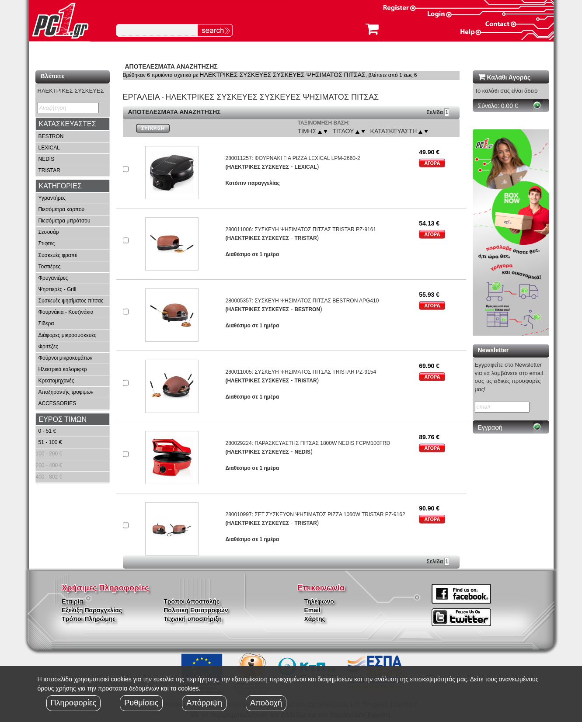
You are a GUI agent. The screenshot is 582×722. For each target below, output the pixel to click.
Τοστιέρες (49, 267)
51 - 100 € (50, 442)
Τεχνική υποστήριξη (193, 618)
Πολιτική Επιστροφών (196, 610)
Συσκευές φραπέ (57, 255)
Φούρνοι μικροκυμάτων (65, 358)
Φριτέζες (48, 347)
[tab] (72, 124)
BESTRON (51, 136)
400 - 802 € (49, 477)
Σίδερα (46, 323)
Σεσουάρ (48, 232)
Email (312, 610)
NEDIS (46, 159)
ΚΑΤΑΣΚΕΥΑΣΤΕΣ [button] (67, 124)
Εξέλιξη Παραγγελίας (92, 610)
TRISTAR (49, 170)
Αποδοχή (266, 702)
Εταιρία (72, 601)
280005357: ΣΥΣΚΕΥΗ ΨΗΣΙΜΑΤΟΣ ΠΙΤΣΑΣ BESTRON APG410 (302, 301)
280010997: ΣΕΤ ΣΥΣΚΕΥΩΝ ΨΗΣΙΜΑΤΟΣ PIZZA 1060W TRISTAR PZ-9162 (315, 514)
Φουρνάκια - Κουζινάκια (66, 312)
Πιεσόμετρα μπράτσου (64, 221)
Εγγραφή (490, 427)
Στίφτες (46, 243)
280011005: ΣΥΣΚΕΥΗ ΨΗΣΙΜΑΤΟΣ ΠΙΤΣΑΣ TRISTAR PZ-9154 (300, 372)
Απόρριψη (204, 702)
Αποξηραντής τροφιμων (66, 392)
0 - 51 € (47, 431)
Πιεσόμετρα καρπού (61, 209)
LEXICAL (49, 148)
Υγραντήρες (52, 198)
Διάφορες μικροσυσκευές (67, 335)
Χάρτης (314, 618)
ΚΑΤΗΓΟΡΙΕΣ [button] (60, 186)
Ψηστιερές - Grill (57, 289)
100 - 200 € (49, 454)
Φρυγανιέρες (53, 278)
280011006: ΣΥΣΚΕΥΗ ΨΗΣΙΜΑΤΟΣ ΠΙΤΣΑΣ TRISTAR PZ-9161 (300, 229)
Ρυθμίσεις (141, 702)
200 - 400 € (49, 465)
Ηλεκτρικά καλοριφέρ (62, 369)
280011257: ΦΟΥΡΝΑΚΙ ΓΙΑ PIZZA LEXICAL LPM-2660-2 (292, 158)
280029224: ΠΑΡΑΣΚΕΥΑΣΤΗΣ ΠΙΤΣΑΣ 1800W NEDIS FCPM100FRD (307, 443)
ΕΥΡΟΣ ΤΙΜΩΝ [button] (63, 419)
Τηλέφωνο (319, 601)
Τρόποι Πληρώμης (88, 618)
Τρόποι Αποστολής (192, 601)
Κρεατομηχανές (56, 381)
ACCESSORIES (57, 403)
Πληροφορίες (74, 702)
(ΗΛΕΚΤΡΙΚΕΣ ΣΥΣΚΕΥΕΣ (257, 167)
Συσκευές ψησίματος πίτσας (71, 301)
